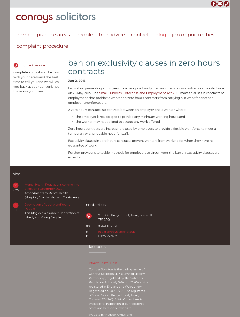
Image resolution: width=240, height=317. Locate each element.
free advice (112, 35)
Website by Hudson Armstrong (110, 314)
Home (23, 35)
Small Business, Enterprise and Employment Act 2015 (139, 93)
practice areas (53, 35)
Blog (160, 35)
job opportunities (193, 35)
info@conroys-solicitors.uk (116, 231)
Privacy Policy (98, 263)
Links (113, 263)
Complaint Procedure (42, 46)
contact (140, 35)
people (84, 35)
